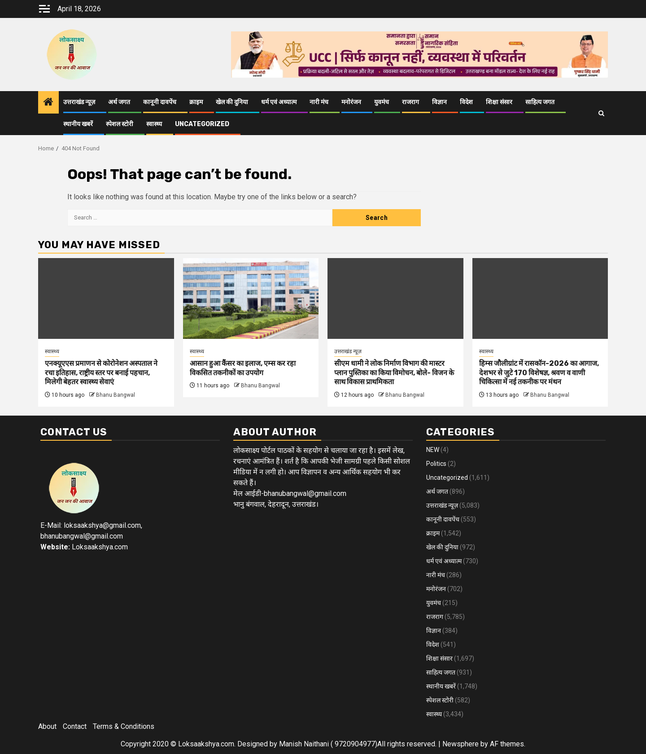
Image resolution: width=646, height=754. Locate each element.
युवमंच (381, 102)
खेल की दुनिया (232, 102)
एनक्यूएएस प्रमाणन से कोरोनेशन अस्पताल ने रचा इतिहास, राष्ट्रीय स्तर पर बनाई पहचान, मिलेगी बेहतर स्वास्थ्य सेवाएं (101, 372)
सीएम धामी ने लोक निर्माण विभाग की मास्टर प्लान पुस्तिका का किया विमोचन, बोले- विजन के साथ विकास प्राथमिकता (394, 372)
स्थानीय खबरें (78, 124)
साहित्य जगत (539, 102)
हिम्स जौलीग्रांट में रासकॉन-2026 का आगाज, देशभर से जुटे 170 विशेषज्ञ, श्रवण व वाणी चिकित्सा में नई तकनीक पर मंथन (539, 372)
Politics (436, 463)
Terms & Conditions (123, 726)
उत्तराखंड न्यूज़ (79, 102)
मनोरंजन (351, 102)
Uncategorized (202, 124)
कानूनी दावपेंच (159, 102)
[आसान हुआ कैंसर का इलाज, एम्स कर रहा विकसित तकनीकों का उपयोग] (251, 298)
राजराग (410, 102)
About (47, 726)
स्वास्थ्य (154, 124)
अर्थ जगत (119, 102)
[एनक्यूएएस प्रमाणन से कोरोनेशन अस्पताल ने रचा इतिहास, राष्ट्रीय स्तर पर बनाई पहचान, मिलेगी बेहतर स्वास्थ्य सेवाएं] (106, 298)
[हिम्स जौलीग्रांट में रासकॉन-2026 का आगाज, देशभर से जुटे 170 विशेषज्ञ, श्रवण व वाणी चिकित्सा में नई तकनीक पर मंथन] (540, 298)
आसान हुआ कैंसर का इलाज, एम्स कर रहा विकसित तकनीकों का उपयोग (243, 368)
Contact (75, 726)
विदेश (466, 102)
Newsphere (460, 744)
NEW (432, 449)
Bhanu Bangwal (115, 395)
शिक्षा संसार (499, 102)
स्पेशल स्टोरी (119, 124)
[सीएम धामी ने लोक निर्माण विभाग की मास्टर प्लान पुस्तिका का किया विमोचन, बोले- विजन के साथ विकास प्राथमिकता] (395, 298)
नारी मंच (319, 102)
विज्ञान (439, 102)
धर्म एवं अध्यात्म (279, 102)
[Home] (48, 102)
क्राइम (196, 102)
